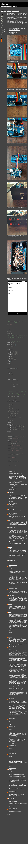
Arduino (10, 489)
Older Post (25, 839)
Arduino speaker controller (13, 11)
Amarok (2, 15)
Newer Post (8, 839)
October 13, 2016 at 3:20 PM (13, 569)
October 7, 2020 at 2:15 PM (12, 777)
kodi (1, 27)
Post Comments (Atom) (14, 841)
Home (17, 839)
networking (2, 29)
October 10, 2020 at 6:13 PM (13, 820)
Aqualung (2, 17)
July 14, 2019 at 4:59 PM (12, 742)
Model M (2, 28)
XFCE (1, 34)
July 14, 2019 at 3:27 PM (12, 722)
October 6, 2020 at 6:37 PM (12, 769)
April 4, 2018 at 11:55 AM (12, 626)
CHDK (1, 20)
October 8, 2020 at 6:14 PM (12, 815)
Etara (9, 543)
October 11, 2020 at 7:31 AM (13, 836)
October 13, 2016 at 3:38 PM (13, 582)
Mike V (9, 590)
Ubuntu (2, 33)
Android (2, 16)
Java (1, 25)
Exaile (1, 23)
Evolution (2, 22)
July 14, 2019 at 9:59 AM (12, 659)
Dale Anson (10, 516)
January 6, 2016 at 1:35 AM (12, 549)
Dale (2, 40)
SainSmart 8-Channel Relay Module (14, 30)
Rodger (9, 613)
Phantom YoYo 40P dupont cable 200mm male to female (17, 27)
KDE (1, 26)
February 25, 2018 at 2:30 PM (13, 617)
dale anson (6, 4)
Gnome (2, 24)
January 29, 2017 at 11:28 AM (13, 612)
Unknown (9, 671)
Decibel (2, 21)
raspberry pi (2, 31)
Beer (1, 19)
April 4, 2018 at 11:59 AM (12, 634)
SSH (1, 32)
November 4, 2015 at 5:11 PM (13, 531)
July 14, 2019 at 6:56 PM (12, 750)
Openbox (2, 30)
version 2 (22, 624)
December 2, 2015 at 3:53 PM (13, 542)
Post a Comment (9, 838)
